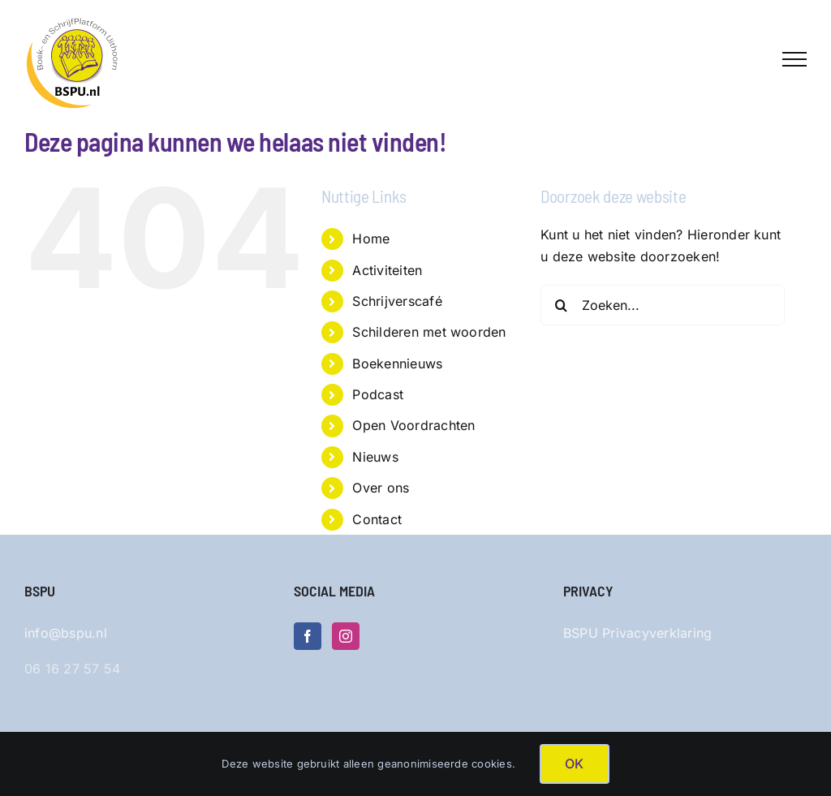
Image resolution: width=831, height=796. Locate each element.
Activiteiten (387, 270)
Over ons (380, 488)
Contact (377, 519)
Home (371, 238)
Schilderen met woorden (429, 332)
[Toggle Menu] (794, 59)
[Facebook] (307, 636)
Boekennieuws (397, 363)
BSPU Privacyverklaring (637, 633)
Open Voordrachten (413, 425)
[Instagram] (346, 636)
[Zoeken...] (662, 305)
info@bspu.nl (65, 633)
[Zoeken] (560, 305)
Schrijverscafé (396, 301)
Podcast (377, 394)
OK (574, 763)
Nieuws (375, 457)
